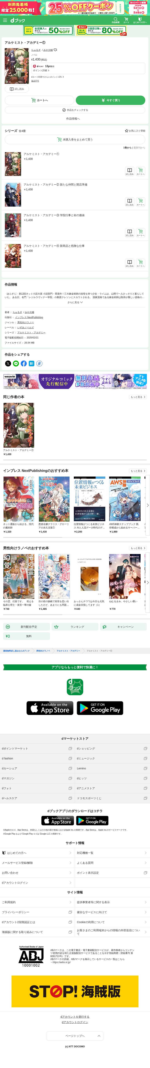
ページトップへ (75, 1035)
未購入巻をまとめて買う (78, 139)
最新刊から (139, 147)
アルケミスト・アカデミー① (41, 153)
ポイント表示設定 (88, 872)
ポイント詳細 (40, 70)
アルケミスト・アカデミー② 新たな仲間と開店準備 (55, 184)
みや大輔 (48, 50)
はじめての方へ (14, 853)
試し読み (19, 89)
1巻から (127, 147)
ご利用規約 (9, 902)
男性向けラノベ (25, 322)
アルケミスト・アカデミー (31, 332)
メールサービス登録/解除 (17, 862)
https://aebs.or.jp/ (62, 962)
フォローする (55, 50)
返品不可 (35, 81)
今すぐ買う (113, 100)
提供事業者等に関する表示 (93, 902)
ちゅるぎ (36, 50)
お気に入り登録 (137, 130)
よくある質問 (85, 862)
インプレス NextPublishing (29, 317)
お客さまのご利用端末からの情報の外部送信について (108, 932)
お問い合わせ (10, 872)
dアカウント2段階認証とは (18, 922)
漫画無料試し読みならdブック (16, 651)
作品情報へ (73, 118)
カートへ (42, 100)
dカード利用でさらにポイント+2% (46, 77)
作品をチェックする (77, 110)
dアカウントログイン (15, 882)
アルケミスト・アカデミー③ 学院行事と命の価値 (54, 215)
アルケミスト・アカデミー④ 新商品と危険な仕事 (54, 245)
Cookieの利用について (91, 922)
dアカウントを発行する (75, 1016)
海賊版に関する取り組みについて (22, 932)
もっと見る (136, 397)
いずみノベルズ (25, 327)
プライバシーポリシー (15, 912)
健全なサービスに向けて (92, 912)
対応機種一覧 (85, 852)
